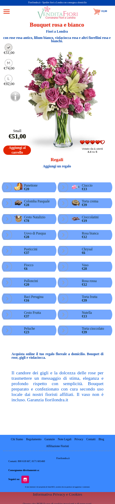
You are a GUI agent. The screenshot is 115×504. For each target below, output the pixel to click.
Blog (101, 439)
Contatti (91, 439)
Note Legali (64, 439)
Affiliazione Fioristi (57, 446)
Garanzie (49, 439)
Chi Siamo (17, 439)
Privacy (78, 439)
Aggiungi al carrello (17, 150)
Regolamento (33, 439)
